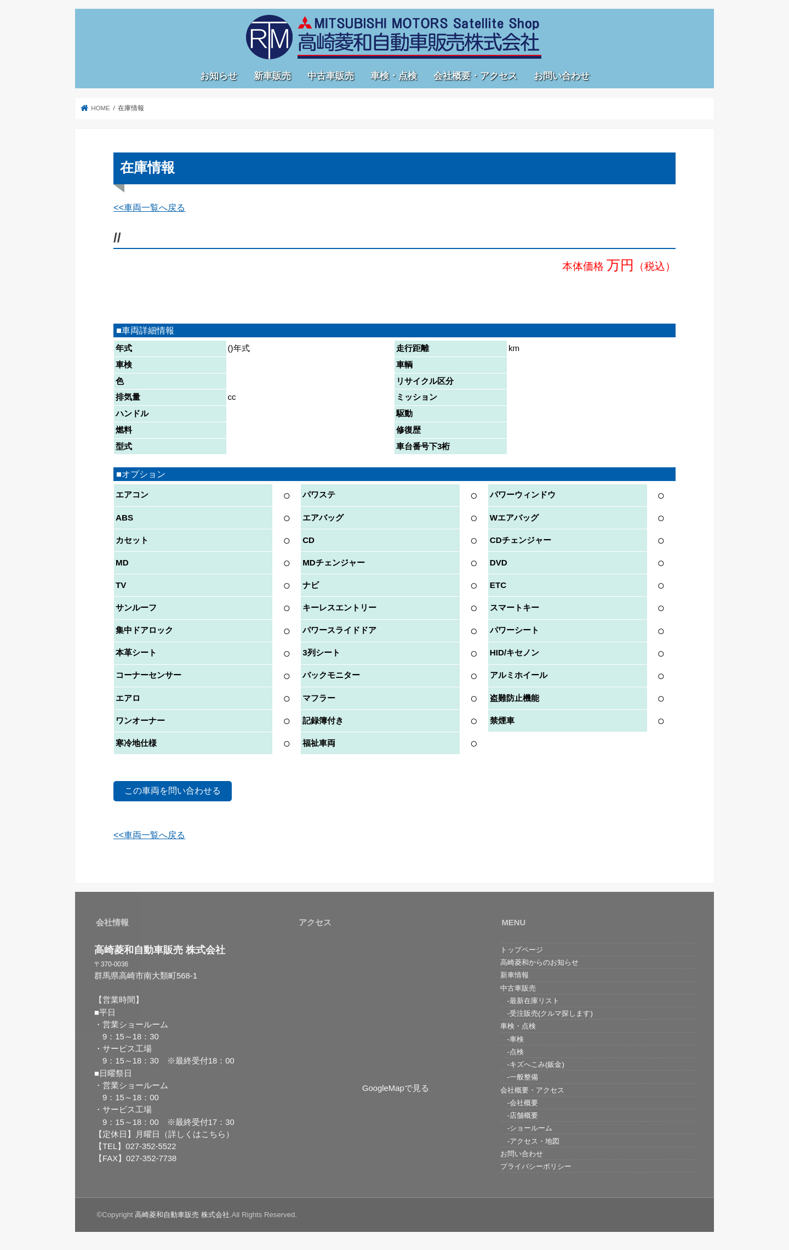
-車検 (512, 1039)
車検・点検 (393, 75)
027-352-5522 (150, 1146)
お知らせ (218, 75)
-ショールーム (526, 1128)
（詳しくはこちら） (197, 1134)
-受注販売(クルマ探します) (546, 1013)
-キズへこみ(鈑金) (532, 1064)
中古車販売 (330, 75)
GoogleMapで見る (395, 1088)
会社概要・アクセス (475, 75)
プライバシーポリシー (535, 1166)
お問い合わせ (562, 75)
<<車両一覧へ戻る (149, 207)
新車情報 (514, 975)
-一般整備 (519, 1077)
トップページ (521, 950)
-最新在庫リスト (529, 1001)
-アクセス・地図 (529, 1141)
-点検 (512, 1052)
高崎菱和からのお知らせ (539, 962)
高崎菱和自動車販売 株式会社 (182, 1215)
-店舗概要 (519, 1115)
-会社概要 (519, 1103)
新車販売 (272, 75)
